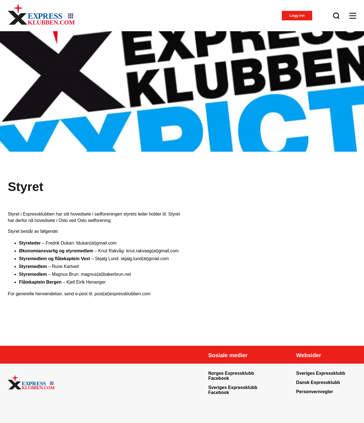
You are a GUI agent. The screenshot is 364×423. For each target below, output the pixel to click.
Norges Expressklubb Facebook (231, 376)
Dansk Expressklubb (318, 382)
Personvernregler (314, 391)
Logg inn (297, 15)
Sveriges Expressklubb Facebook (232, 390)
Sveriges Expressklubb (320, 373)
